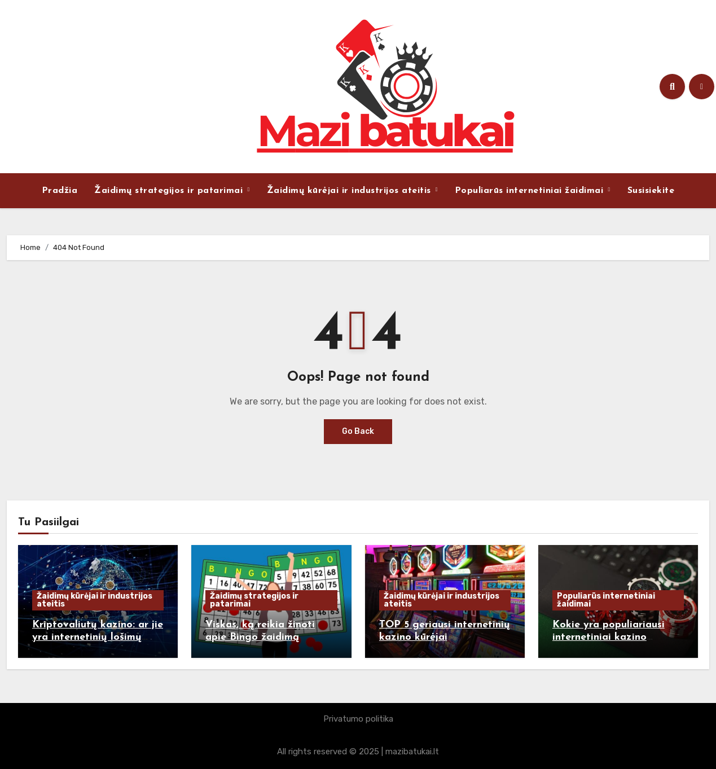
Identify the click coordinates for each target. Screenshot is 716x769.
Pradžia (60, 190)
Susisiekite (651, 190)
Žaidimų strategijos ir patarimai (170, 190)
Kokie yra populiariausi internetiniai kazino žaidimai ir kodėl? (608, 636)
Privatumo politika (358, 719)
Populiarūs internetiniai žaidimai (531, 190)
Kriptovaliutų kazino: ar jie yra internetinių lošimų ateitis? (97, 636)
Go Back (358, 431)
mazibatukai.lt (412, 751)
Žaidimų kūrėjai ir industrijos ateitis (350, 190)
